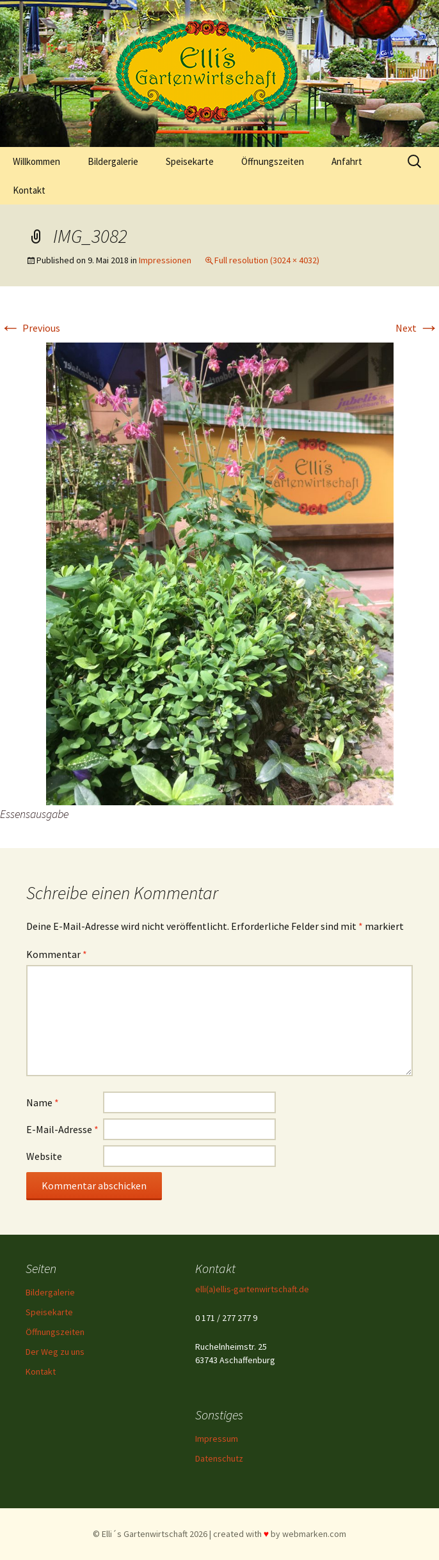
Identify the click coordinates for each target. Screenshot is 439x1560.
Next (417, 327)
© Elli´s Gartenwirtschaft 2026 (150, 1534)
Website (44, 1156)
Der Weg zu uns (55, 1351)
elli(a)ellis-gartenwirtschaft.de (252, 1289)
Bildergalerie (113, 161)
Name (42, 1102)
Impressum (216, 1438)
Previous (30, 327)
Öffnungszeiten (272, 161)
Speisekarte (190, 161)
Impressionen (165, 260)
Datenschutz (219, 1458)
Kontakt (29, 190)
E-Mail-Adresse (62, 1129)
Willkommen (36, 161)
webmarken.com (314, 1534)
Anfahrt (346, 161)
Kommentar (56, 954)
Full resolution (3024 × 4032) (266, 260)
